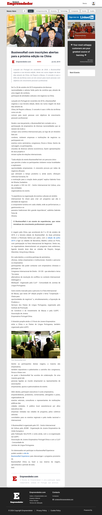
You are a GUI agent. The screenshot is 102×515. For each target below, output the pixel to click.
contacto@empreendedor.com (64, 499)
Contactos (55, 496)
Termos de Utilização (36, 503)
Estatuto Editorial (35, 498)
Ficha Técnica (34, 500)
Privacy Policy (41, 510)
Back (11, 18)
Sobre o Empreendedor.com (38, 496)
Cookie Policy (56, 510)
